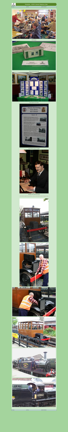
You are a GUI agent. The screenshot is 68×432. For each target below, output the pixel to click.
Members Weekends (44, 6)
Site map (28, 6)
